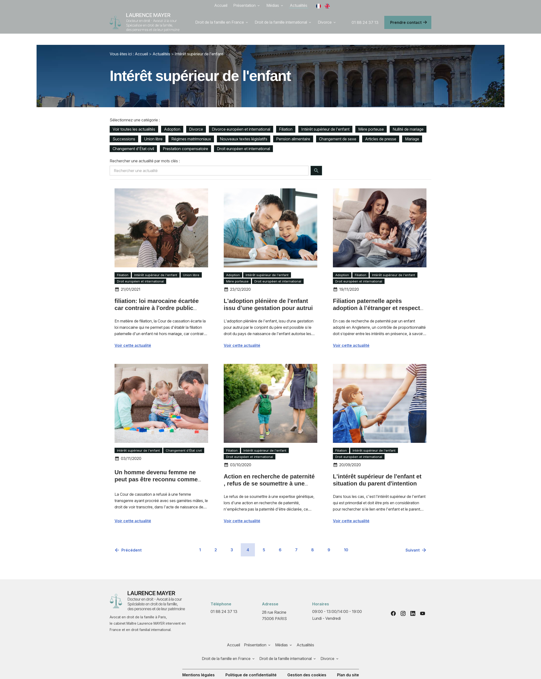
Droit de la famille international (281, 22)
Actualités (298, 5)
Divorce (325, 22)
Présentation (244, 5)
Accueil (220, 5)
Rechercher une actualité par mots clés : (145, 149)
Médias (272, 5)
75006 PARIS (274, 604)
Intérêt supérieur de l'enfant (199, 42)
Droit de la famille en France (219, 22)
